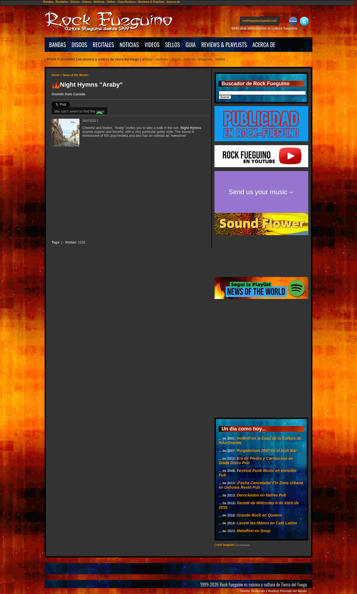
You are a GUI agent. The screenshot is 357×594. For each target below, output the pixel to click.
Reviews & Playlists (151, 1)
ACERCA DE (263, 44)
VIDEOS (152, 44)
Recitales (62, 1)
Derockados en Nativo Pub (261, 495)
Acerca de (173, 1)
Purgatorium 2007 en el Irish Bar (267, 450)
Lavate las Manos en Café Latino (267, 523)
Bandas (48, 1)
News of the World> (76, 75)
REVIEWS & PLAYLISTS (224, 44)
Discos (74, 1)
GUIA (190, 44)
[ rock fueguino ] (225, 544)
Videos (86, 1)
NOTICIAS (129, 44)
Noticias (99, 1)
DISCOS (79, 44)
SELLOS (172, 44)
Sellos (111, 1)
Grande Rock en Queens (259, 515)
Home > (57, 75)
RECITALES (103, 44)
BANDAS (57, 44)
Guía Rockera (127, 1)
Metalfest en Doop (254, 531)
